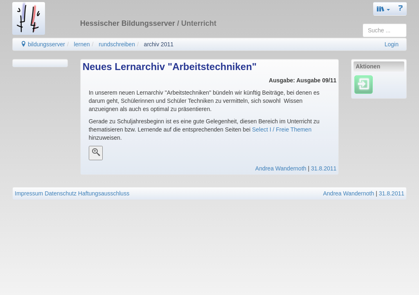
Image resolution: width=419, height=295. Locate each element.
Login (392, 44)
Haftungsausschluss (103, 193)
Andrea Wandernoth (280, 168)
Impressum (29, 193)
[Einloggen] (364, 84)
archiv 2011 (158, 44)
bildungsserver (42, 44)
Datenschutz (61, 193)
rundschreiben (117, 44)
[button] (383, 8)
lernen (82, 44)
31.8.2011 (323, 168)
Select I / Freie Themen (280, 129)
